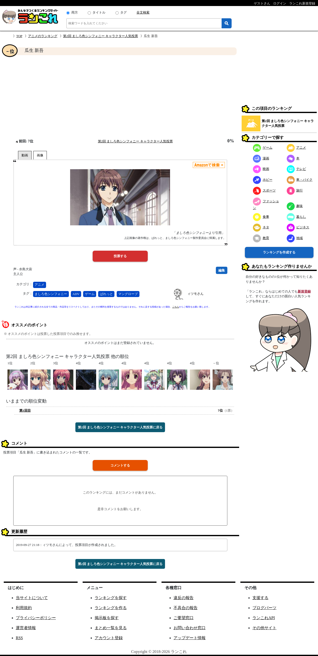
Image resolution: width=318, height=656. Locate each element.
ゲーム (90, 294)
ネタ (261, 227)
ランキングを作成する (279, 252)
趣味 (295, 206)
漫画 (261, 158)
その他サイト (264, 628)
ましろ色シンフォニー (51, 294)
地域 (295, 238)
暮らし (296, 217)
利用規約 (24, 608)
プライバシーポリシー (36, 618)
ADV (75, 294)
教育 (261, 238)
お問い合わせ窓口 (190, 628)
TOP (19, 36)
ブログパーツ (264, 608)
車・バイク (300, 179)
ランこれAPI (263, 618)
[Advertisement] (120, 97)
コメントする (120, 465)
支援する (260, 598)
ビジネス (298, 227)
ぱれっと (106, 294)
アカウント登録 (109, 638)
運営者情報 (26, 628)
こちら (175, 307)
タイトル (98, 12)
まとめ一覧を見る (111, 628)
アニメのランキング (42, 36)
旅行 (295, 190)
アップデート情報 (190, 638)
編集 (221, 270)
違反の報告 (184, 598)
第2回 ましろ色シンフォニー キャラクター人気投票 (100, 36)
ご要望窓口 (184, 618)
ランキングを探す (111, 598)
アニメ (39, 285)
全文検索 (142, 12)
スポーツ (264, 190)
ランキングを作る (111, 608)
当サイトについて (32, 598)
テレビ (296, 169)
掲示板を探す (107, 618)
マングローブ (128, 294)
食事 (261, 217)
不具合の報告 (186, 608)
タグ (123, 12)
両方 (74, 12)
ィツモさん (195, 294)
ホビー (262, 179)
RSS (19, 638)
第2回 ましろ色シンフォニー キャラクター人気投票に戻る (120, 427)
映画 (261, 169)
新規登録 (304, 291)
